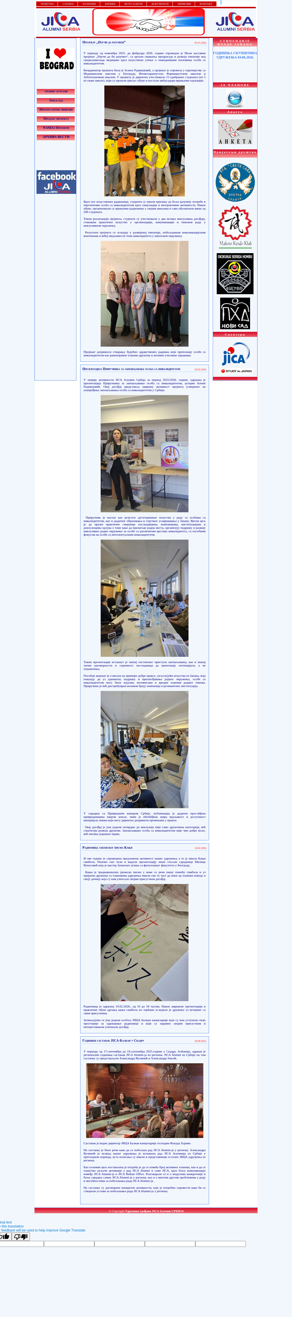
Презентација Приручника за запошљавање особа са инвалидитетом (131, 369)
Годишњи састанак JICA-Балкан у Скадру (113, 1040)
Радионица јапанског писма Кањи (107, 847)
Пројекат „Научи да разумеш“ (104, 42)
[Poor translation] (21, 1236)
